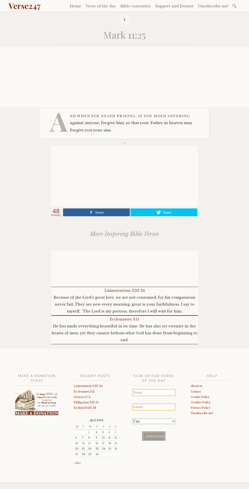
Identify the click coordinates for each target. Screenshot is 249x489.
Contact (196, 391)
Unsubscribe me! (213, 6)
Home (75, 6)
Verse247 (25, 5)
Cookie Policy (200, 397)
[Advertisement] (124, 77)
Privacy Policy (200, 407)
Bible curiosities (135, 6)
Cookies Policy (201, 402)
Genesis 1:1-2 (82, 397)
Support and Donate (174, 6)
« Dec (77, 463)
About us (196, 386)
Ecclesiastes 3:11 (124, 319)
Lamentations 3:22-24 (125, 290)
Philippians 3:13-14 (86, 402)
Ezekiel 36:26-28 (85, 407)
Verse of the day (101, 6)
